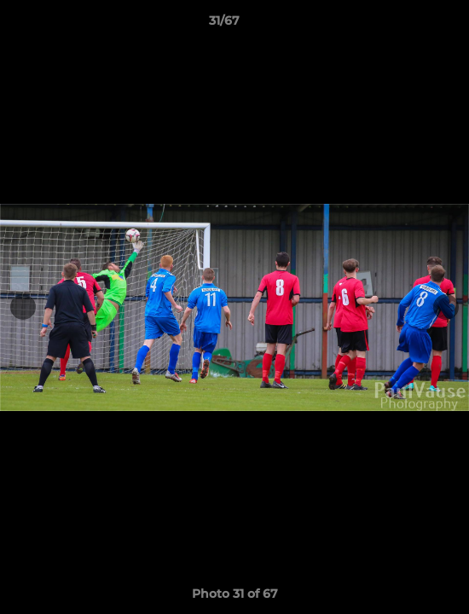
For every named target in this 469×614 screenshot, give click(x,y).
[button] (407, 24)
